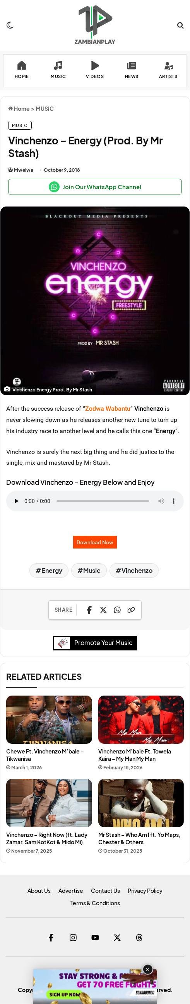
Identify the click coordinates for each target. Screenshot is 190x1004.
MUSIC (45, 108)
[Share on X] (103, 610)
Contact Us (105, 890)
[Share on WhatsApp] (117, 610)
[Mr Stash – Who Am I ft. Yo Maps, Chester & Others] (141, 804)
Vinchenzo (148, 408)
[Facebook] (51, 938)
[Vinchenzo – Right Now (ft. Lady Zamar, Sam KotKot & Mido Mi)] (49, 804)
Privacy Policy (145, 890)
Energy (165, 431)
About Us (39, 890)
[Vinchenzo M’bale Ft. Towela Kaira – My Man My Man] (141, 720)
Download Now (95, 542)
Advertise (70, 890)
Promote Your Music (95, 643)
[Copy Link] (131, 610)
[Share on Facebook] (89, 610)
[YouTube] (95, 938)
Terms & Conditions (95, 903)
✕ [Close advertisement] (147, 969)
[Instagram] (73, 938)
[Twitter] (117, 938)
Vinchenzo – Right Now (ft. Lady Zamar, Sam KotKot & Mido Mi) (46, 838)
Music (92, 570)
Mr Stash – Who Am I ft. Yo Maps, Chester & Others (139, 838)
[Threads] (139, 938)
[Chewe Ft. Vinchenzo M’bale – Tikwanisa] (49, 720)
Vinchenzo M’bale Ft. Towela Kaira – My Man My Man (134, 755)
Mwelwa (23, 170)
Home (19, 108)
